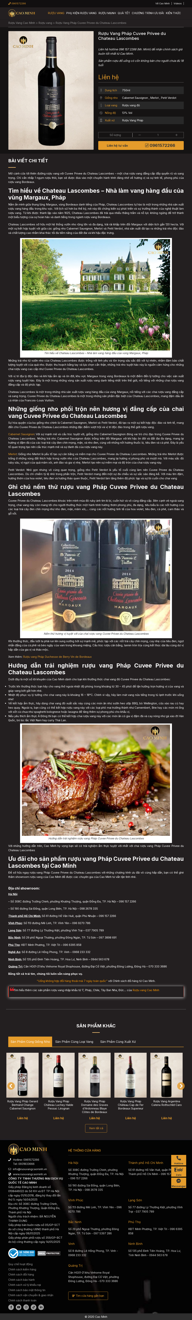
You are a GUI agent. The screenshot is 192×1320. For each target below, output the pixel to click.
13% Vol (127, 113)
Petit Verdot (168, 98)
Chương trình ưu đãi (148, 13)
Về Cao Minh (162, 3)
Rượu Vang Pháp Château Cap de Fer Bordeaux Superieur (132, 1104)
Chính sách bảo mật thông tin (26, 1290)
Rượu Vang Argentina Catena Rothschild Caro (168, 1103)
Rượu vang (56, 13)
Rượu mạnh (107, 13)
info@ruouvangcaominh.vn (30, 1169)
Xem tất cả (96, 1128)
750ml (126, 90)
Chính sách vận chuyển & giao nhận (30, 1295)
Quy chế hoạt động (20, 1264)
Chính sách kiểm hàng (22, 1269)
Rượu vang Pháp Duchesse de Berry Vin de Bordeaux (57, 656)
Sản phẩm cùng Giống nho (30, 1042)
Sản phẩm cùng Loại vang (74, 1042)
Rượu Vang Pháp (132, 120)
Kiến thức (173, 13)
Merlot (154, 98)
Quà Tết (124, 13)
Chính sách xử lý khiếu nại (24, 1285)
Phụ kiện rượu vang (81, 13)
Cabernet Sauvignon (135, 98)
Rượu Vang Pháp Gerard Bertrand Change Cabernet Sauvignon (24, 1104)
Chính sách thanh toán (22, 1300)
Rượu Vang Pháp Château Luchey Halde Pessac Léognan (60, 1104)
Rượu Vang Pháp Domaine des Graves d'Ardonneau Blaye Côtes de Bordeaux (96, 1106)
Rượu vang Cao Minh (146, 990)
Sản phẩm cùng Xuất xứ (118, 1042)
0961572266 (17, 3)
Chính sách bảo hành (21, 1279)
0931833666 (26, 1164)
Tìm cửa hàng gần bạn (88, 1295)
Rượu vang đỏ (131, 105)
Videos (178, 3)
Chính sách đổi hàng (21, 1274)
